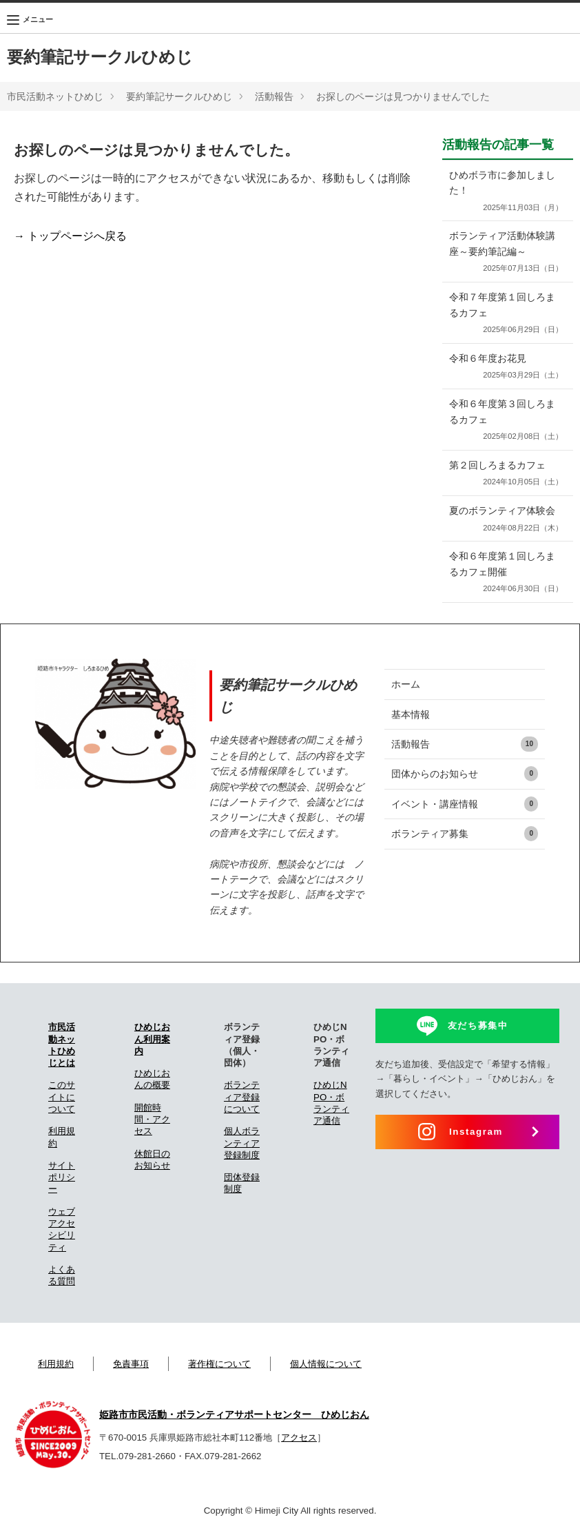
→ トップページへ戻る (70, 236)
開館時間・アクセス (152, 1119)
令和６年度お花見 (504, 367)
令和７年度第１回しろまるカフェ (504, 313)
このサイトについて (61, 1097)
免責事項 (131, 1364)
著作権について (219, 1364)
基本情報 (410, 714)
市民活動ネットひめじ (55, 96)
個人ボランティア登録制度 (242, 1143)
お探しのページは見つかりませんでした (403, 96)
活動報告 (274, 96)
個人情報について (326, 1364)
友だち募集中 (478, 1025)
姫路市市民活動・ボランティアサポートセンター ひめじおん (234, 1414)
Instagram (476, 1131)
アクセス (299, 1437)
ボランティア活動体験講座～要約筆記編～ (504, 252)
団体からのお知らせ (464, 773)
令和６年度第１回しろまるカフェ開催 (504, 572)
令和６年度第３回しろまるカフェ (504, 420)
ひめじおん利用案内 (152, 1039)
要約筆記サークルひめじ (100, 57)
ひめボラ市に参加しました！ (504, 191)
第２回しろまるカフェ (504, 474)
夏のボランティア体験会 (504, 519)
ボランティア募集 (464, 833)
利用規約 (56, 1364)
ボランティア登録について (242, 1097)
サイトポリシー (61, 1177)
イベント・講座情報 (464, 804)
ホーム (405, 684)
